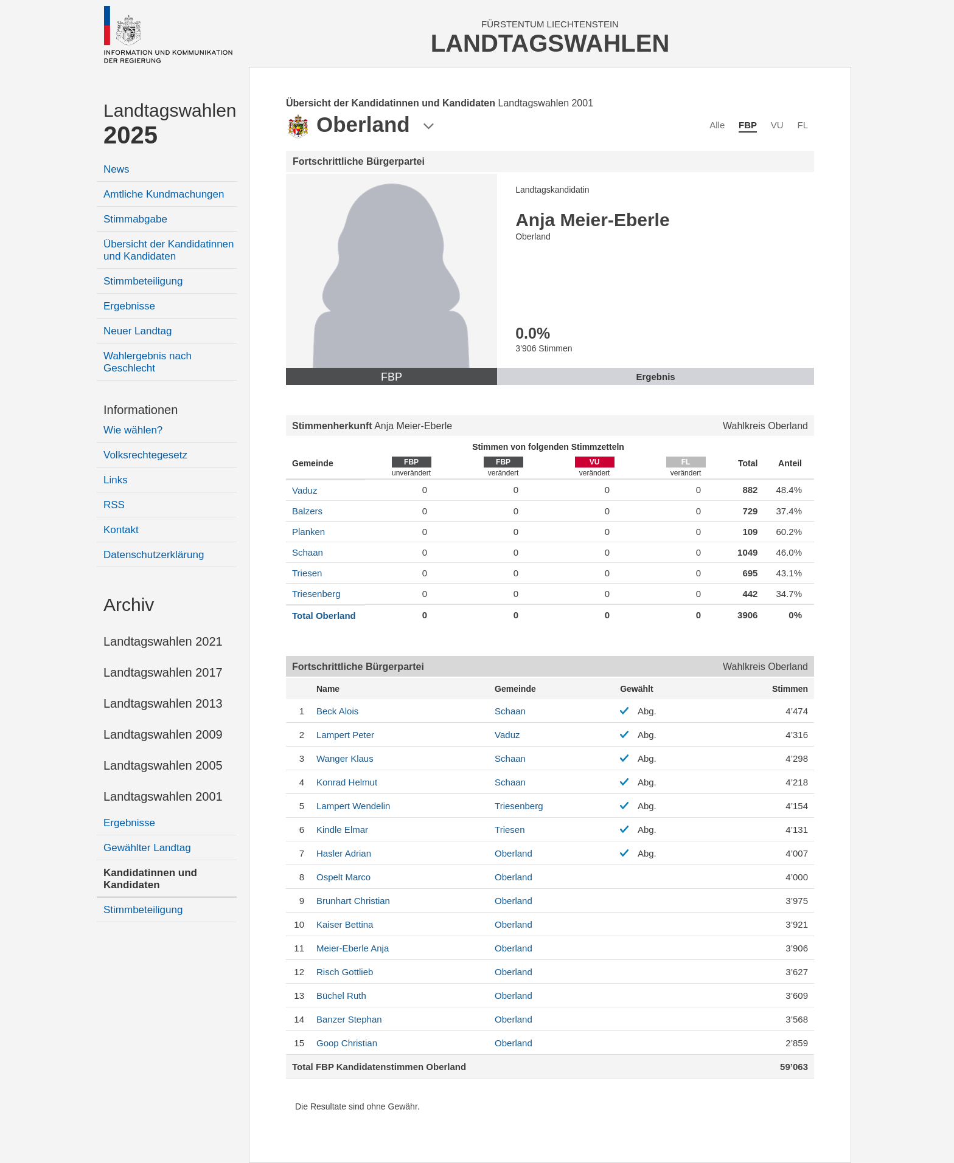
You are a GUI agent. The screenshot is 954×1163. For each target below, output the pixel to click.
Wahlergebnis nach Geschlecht (147, 362)
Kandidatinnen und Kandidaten (150, 879)
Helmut (346, 782)
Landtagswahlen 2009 (163, 734)
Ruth (341, 995)
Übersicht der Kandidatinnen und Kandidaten (168, 250)
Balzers (307, 511)
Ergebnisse (129, 306)
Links (115, 480)
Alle (717, 125)
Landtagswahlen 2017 (163, 672)
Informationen (140, 409)
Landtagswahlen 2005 (163, 765)
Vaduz (304, 490)
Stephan (349, 1019)
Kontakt (121, 530)
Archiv (128, 605)
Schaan (307, 552)
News (116, 169)
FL (802, 125)
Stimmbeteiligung (143, 281)
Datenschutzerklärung (153, 555)
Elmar (342, 829)
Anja (352, 948)
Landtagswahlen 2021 (163, 641)
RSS (114, 505)
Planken (308, 531)
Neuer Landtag (137, 331)
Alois (337, 711)
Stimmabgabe (135, 219)
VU (777, 125)
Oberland (513, 853)
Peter (345, 735)
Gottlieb (344, 972)
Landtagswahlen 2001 (163, 796)
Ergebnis (655, 376)
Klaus (345, 758)
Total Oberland (324, 615)
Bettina (344, 924)
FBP (748, 125)
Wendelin (353, 806)
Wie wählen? (132, 430)
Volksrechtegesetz (145, 455)
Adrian (343, 853)
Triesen (307, 573)
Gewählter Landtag (147, 848)
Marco (343, 877)
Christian (353, 901)
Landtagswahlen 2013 (163, 703)
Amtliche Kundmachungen (163, 194)
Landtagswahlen (170, 124)
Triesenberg (316, 593)
